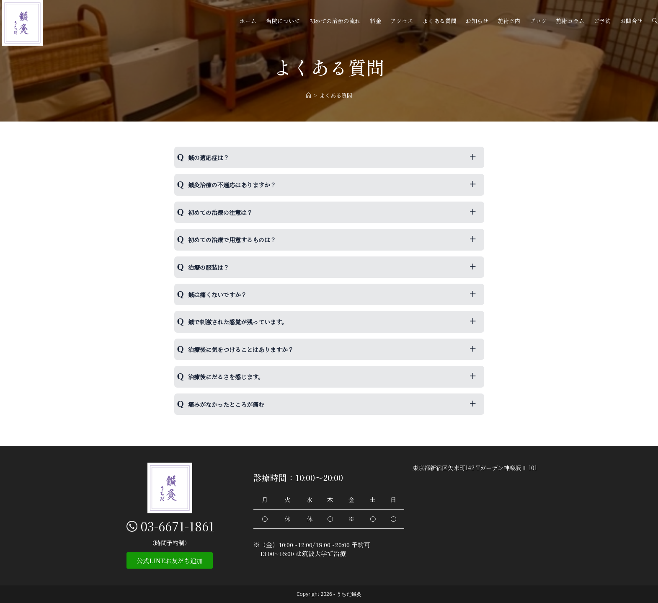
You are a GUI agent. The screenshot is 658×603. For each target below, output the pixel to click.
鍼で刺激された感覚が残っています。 (237, 322)
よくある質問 (336, 95)
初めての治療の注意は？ (220, 212)
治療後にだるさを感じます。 (226, 377)
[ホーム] (308, 95)
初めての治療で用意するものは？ (232, 240)
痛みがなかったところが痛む (226, 404)
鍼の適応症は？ (208, 157)
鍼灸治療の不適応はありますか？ (232, 185)
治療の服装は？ (208, 267)
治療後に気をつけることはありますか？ (241, 349)
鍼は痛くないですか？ (217, 294)
